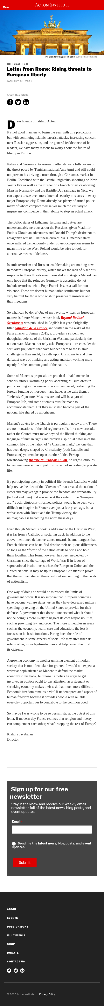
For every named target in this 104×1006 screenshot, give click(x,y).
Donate (13, 952)
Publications (18, 926)
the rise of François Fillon (48, 460)
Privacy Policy (47, 994)
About (12, 909)
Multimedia (16, 935)
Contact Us (16, 961)
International (18, 64)
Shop (11, 944)
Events (12, 918)
